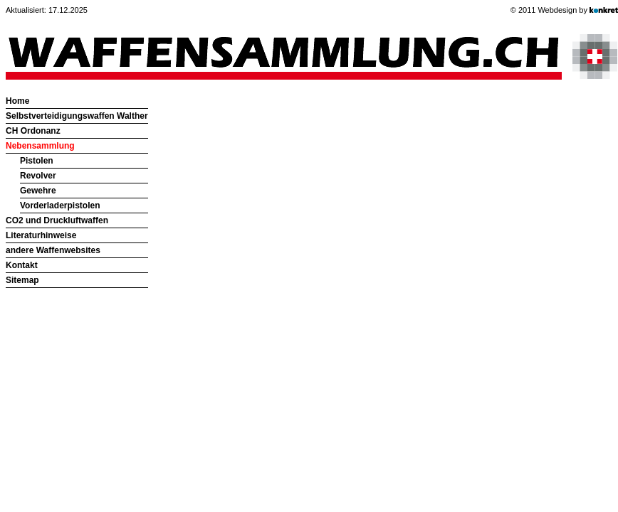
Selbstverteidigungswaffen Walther (77, 116)
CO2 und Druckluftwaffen (57, 220)
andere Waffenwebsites (53, 250)
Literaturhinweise (41, 235)
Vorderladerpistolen (60, 205)
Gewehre (38, 191)
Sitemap (22, 280)
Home (17, 101)
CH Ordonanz (33, 131)
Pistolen (36, 161)
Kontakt (22, 265)
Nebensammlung (40, 146)
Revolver (38, 176)
